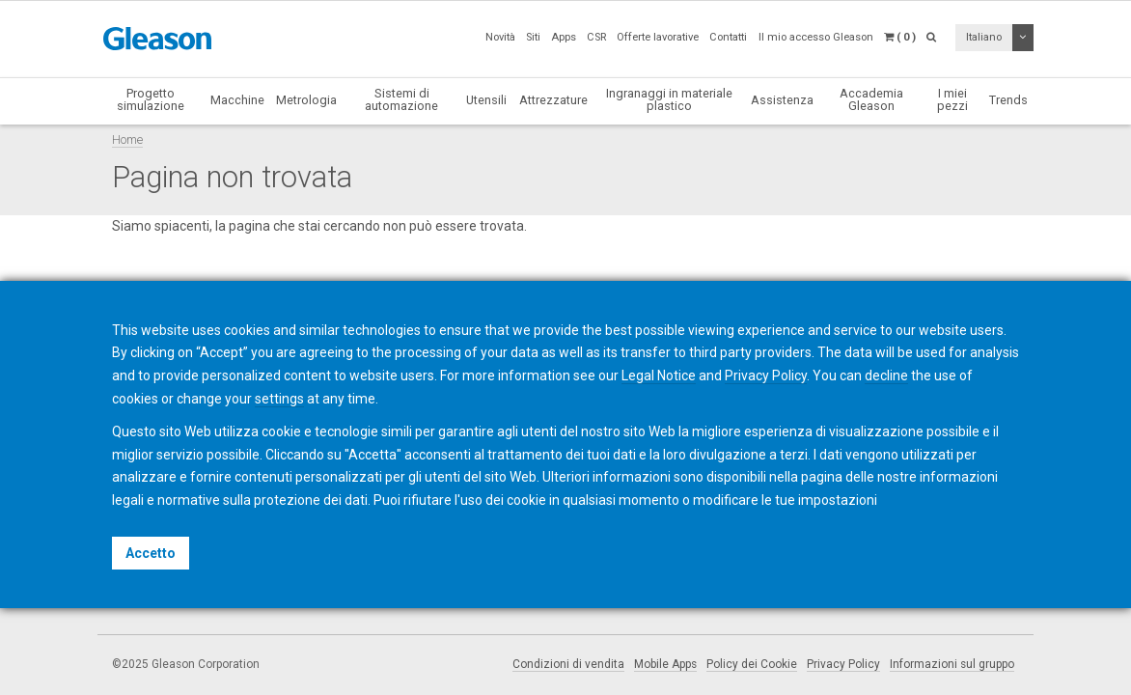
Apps (563, 37)
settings (279, 398)
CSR (596, 37)
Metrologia (306, 100)
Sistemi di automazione (401, 99)
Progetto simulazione (150, 99)
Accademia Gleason (871, 99)
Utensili (486, 100)
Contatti (728, 37)
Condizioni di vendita (568, 664)
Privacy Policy (843, 664)
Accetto (150, 553)
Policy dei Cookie (751, 664)
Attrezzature (553, 100)
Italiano (984, 37)
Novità (500, 37)
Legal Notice (658, 375)
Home (127, 139)
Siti (533, 37)
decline (886, 375)
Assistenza (782, 100)
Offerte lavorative (658, 37)
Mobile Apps (665, 664)
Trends (1008, 100)
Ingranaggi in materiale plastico (669, 99)
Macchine (237, 100)
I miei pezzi (952, 99)
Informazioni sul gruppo (952, 664)
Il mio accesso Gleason (816, 37)
